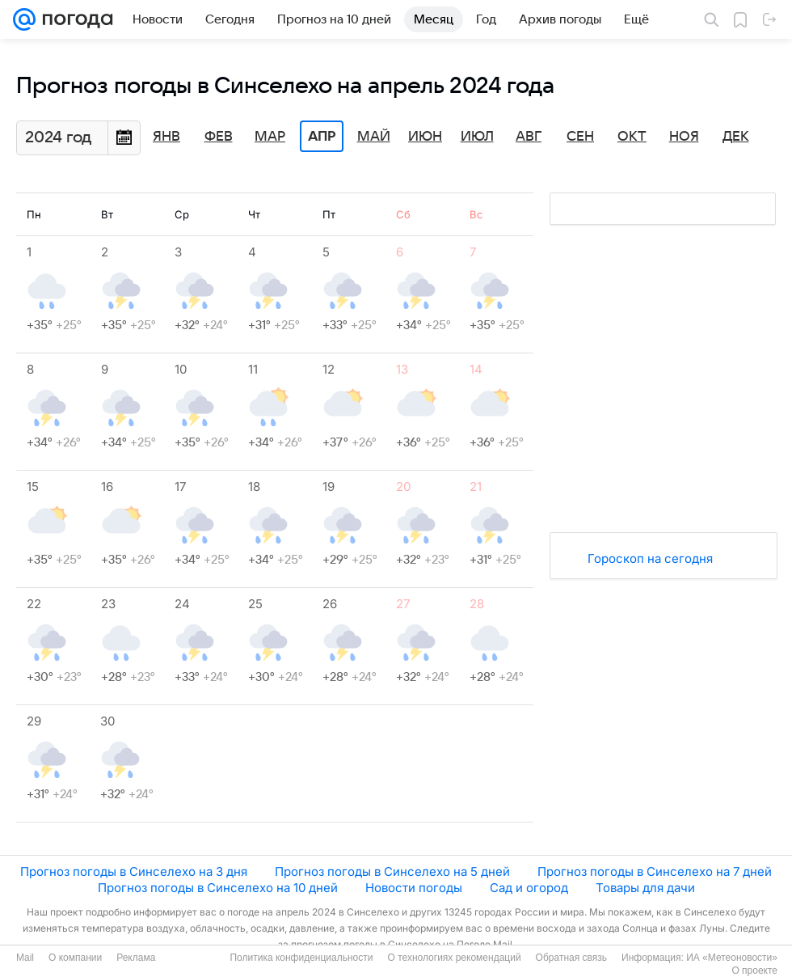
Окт (632, 136)
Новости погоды (413, 887)
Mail (25, 957)
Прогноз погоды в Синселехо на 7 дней (654, 871)
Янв (166, 136)
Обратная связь (571, 957)
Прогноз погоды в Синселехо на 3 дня (133, 871)
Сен (580, 136)
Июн (425, 136)
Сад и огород (529, 887)
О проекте (754, 970)
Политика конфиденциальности (301, 957)
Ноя (684, 136)
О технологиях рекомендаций (453, 957)
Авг (528, 136)
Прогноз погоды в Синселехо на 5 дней (392, 871)
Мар (270, 136)
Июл (477, 136)
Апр (321, 136)
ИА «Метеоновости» (731, 957)
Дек (735, 136)
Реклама (135, 957)
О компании (75, 957)
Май (373, 136)
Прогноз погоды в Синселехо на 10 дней (218, 887)
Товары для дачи (645, 887)
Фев (218, 136)
